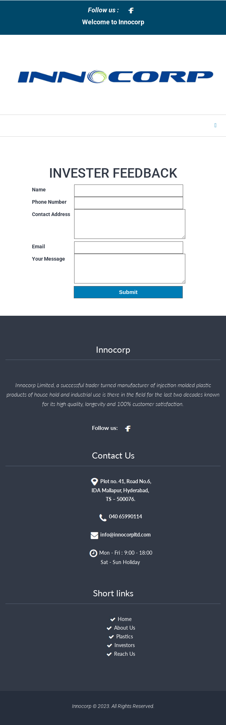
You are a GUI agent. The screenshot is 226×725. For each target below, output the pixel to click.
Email (38, 246)
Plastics (124, 636)
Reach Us (124, 654)
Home (125, 619)
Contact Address (51, 214)
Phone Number (49, 202)
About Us (124, 628)
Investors (124, 645)
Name (39, 189)
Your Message (48, 259)
